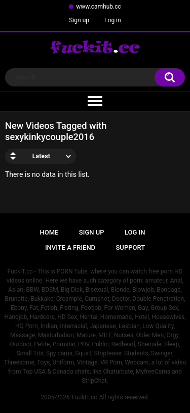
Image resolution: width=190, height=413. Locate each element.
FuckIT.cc (84, 397)
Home (49, 232)
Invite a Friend (70, 247)
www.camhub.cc (98, 6)
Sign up (79, 20)
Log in (112, 20)
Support (130, 247)
